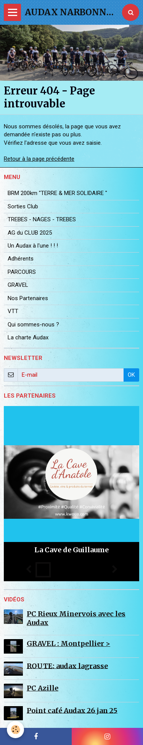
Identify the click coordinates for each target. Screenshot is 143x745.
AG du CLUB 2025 (30, 232)
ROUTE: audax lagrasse (67, 665)
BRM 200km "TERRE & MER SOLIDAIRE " (57, 193)
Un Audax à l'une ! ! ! (33, 245)
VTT (13, 311)
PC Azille (42, 688)
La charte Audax (28, 337)
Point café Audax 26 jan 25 (72, 710)
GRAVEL (18, 284)
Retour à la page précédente (39, 158)
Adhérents (21, 258)
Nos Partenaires (28, 298)
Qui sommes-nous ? (33, 324)
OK (131, 374)
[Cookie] (15, 729)
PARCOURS (22, 272)
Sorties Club (23, 206)
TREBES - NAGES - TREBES (42, 219)
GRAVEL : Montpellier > (68, 643)
